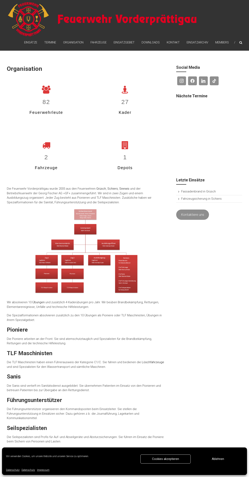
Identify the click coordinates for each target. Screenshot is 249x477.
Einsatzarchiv (197, 42)
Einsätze (30, 42)
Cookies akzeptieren (165, 459)
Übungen (38, 302)
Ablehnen (218, 459)
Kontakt (173, 42)
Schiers (112, 188)
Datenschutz (13, 470)
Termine (50, 42)
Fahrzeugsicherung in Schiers (201, 198)
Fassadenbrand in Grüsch (198, 191)
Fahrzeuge (99, 42)
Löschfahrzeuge (153, 362)
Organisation (73, 42)
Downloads (151, 42)
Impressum (43, 470)
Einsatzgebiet (124, 42)
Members (222, 42)
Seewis (124, 188)
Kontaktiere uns (192, 215)
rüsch (102, 188)
